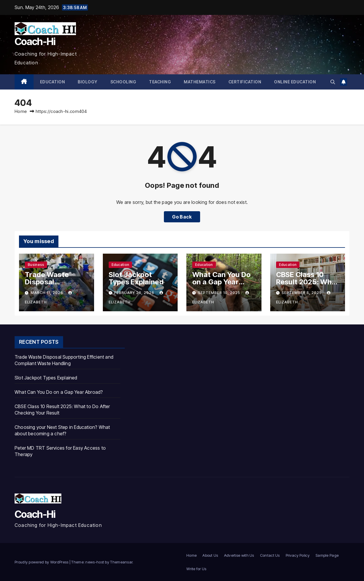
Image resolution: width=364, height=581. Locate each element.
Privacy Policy (298, 555)
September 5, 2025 (302, 292)
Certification (244, 81)
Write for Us (196, 568)
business (36, 264)
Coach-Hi (35, 41)
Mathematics (200, 81)
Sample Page (327, 555)
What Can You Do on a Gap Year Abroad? (221, 281)
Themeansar (121, 562)
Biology (88, 81)
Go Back (182, 217)
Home (21, 111)
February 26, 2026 (134, 292)
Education (52, 81)
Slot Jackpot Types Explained (136, 278)
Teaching (160, 81)
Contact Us (270, 555)
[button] (332, 82)
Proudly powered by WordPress (42, 562)
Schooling (123, 81)
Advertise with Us (239, 555)
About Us (210, 555)
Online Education (295, 81)
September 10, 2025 (219, 292)
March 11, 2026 (47, 292)
